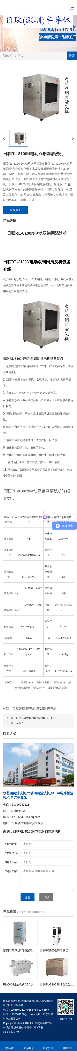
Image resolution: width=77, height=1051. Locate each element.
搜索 (72, 55)
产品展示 (29, 1046)
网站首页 (67, 1046)
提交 (27, 897)
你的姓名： (13, 844)
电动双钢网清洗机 (24, 708)
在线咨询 (15, 210)
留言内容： (13, 871)
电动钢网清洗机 (46, 708)
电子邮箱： (13, 862)
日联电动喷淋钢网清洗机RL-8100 (34, 718)
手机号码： (13, 853)
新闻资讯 (48, 1046)
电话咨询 (9, 1046)
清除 (46, 897)
